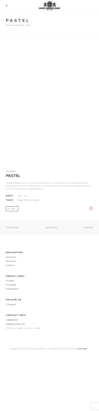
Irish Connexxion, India (15, 25)
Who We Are (11, 257)
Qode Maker (82, 349)
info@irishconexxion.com (15, 324)
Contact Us (10, 265)
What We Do (11, 261)
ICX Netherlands (12, 289)
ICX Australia (11, 285)
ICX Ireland (10, 281)
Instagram (11, 304)
